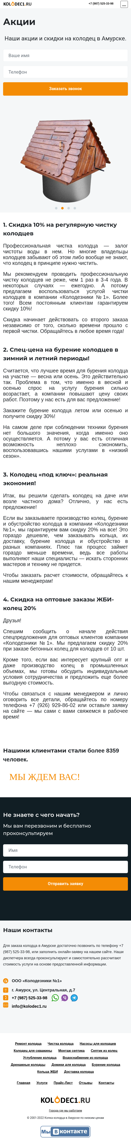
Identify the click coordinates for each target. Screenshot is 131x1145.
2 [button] (62, 208)
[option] (65, 159)
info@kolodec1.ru (29, 1006)
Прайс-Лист (63, 1083)
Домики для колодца (68, 1064)
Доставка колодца (79, 1071)
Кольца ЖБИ (47, 1071)
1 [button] (56, 208)
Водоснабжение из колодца (85, 1057)
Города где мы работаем (65, 1110)
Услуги (41, 1083)
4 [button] (75, 208)
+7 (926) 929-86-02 (52, 705)
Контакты (106, 1083)
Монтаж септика (71, 1050)
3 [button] (68, 208)
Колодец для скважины (33, 1050)
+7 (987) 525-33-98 (101, 3)
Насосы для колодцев (98, 1043)
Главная (23, 1083)
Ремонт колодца (28, 1043)
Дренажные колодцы (28, 1064)
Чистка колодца (61, 1043)
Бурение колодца (106, 1064)
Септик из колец (104, 1050)
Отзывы (85, 1083)
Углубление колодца (39, 1057)
